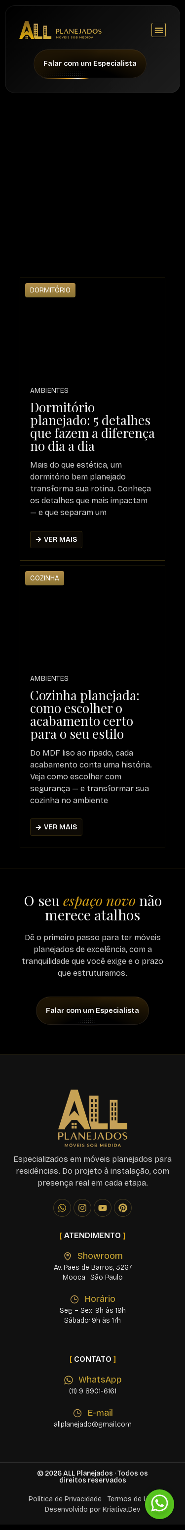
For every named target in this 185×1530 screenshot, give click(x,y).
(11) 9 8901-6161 (92, 1396)
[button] (158, 30)
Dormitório (50, 295)
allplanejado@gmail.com (93, 1430)
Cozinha (44, 583)
